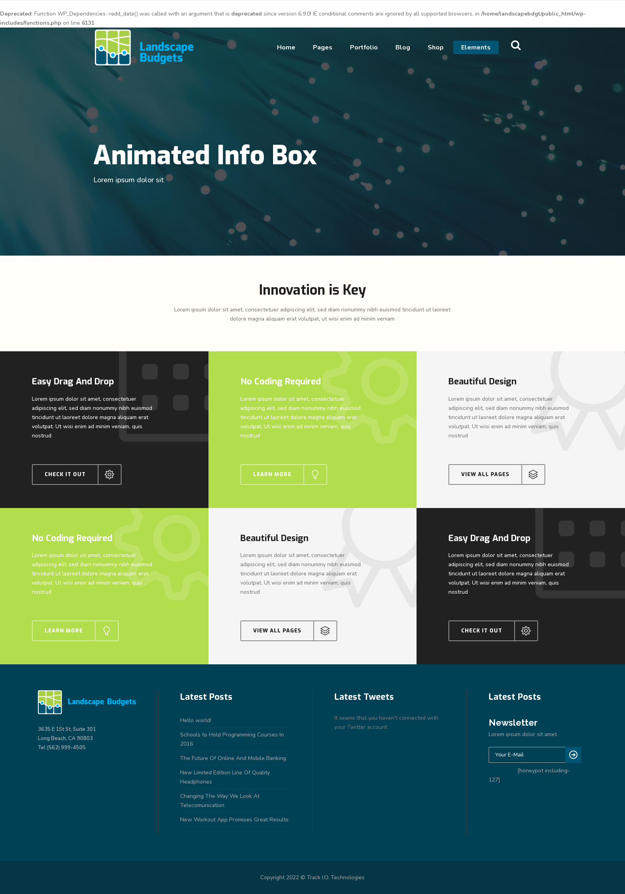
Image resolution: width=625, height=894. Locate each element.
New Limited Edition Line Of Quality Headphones (225, 777)
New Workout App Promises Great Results (234, 819)
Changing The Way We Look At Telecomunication (219, 800)
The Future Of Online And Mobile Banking (233, 758)
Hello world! (195, 720)
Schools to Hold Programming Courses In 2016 (232, 739)
